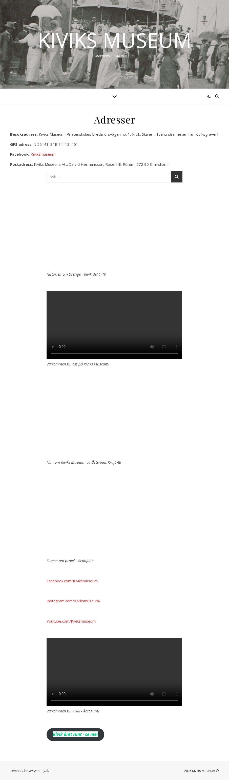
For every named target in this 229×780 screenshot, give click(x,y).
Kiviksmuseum (43, 154)
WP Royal (41, 770)
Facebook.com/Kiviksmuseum (72, 580)
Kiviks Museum (115, 40)
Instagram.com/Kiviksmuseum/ (73, 600)
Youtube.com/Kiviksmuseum (71, 621)
